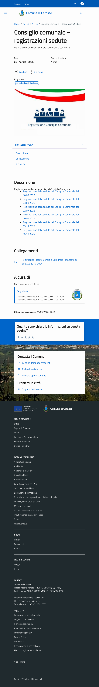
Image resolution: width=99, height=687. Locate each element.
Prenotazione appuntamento (27, 615)
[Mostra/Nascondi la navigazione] (5, 12)
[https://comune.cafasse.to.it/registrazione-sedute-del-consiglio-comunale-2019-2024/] (49, 262)
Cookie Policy (20, 637)
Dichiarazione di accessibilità (27, 646)
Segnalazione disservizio (25, 619)
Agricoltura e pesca (22, 461)
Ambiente (18, 466)
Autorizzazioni (20, 479)
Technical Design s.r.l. (32, 679)
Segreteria (22, 291)
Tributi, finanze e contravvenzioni (29, 514)
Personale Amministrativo (26, 437)
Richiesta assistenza (23, 623)
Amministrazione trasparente (27, 628)
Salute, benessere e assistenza (28, 510)
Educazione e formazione (25, 492)
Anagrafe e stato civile (24, 470)
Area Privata (19, 661)
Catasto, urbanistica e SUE (26, 484)
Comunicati (19, 544)
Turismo (17, 519)
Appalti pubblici (21, 475)
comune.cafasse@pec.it (29, 601)
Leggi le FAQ (20, 610)
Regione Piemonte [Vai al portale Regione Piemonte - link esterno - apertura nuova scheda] (21, 3)
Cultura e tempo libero (24, 488)
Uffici (16, 423)
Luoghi (17, 564)
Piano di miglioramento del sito (28, 650)
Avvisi (16, 548)
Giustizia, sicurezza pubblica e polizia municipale (35, 497)
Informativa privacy (23, 632)
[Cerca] (81, 13)
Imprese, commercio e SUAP (27, 501)
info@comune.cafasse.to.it (32, 597)
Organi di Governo (22, 428)
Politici (17, 432)
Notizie (17, 539)
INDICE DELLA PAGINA (49, 145)
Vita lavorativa (20, 523)
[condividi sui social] (21, 72)
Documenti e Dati (22, 445)
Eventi (17, 569)
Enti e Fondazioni (22, 441)
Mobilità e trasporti (22, 506)
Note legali (19, 641)
